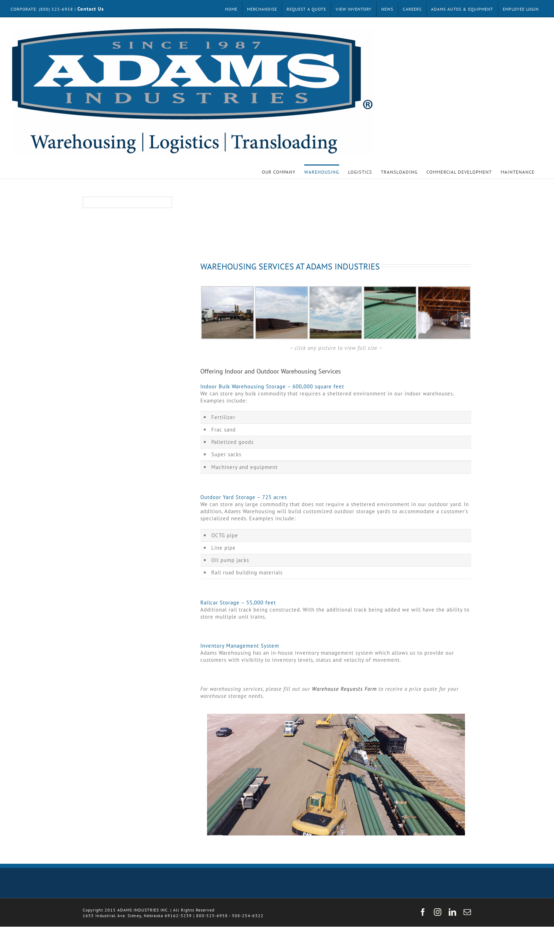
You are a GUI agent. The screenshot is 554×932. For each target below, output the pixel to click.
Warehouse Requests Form (344, 688)
